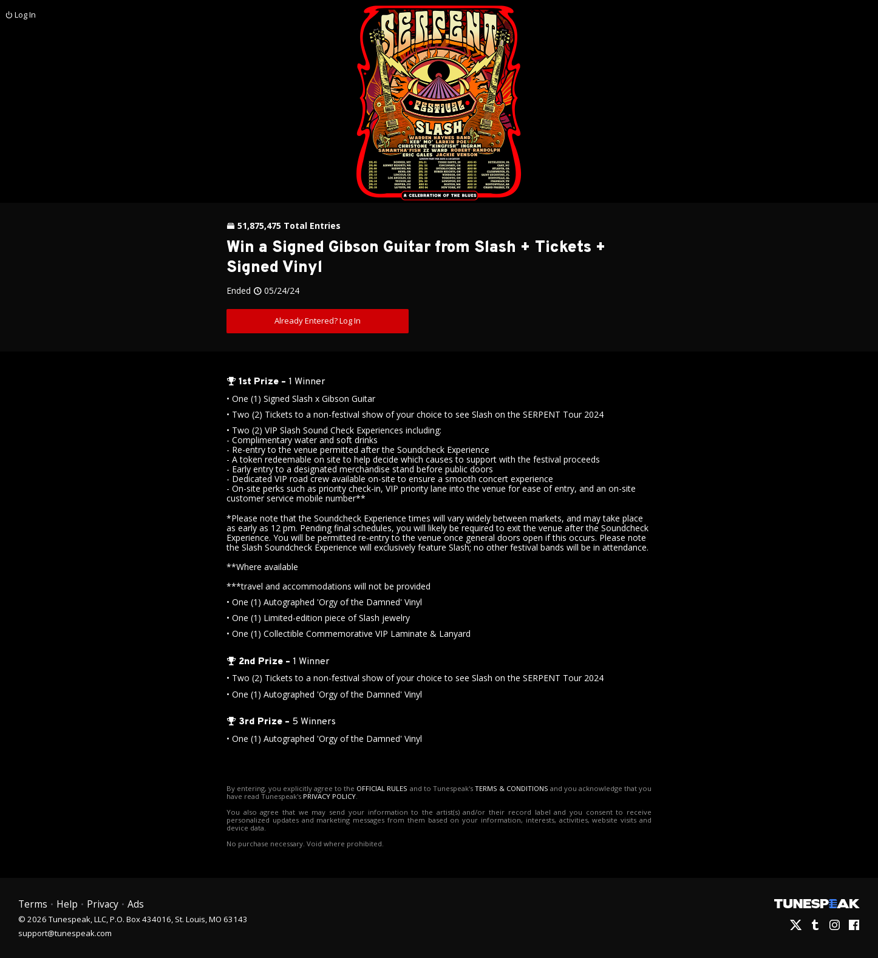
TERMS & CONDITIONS (511, 788)
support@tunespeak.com (65, 932)
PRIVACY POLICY (329, 796)
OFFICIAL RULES (381, 788)
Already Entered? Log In (317, 320)
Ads (136, 904)
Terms (32, 904)
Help (67, 904)
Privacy (102, 904)
